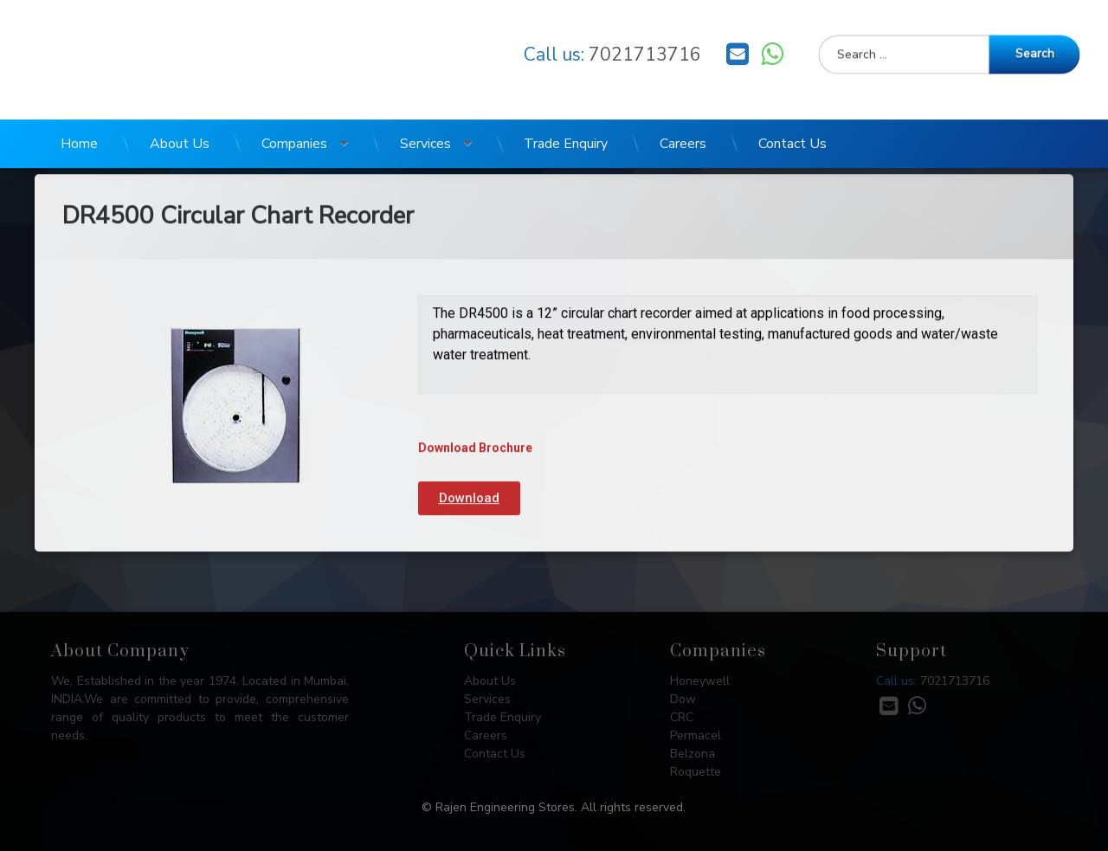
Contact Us (792, 125)
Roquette (695, 772)
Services (425, 125)
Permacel (695, 735)
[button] (469, 447)
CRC (681, 717)
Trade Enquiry (566, 125)
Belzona (692, 753)
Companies (294, 125)
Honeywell (700, 681)
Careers (683, 125)
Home (79, 125)
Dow (683, 699)
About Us (179, 125)
